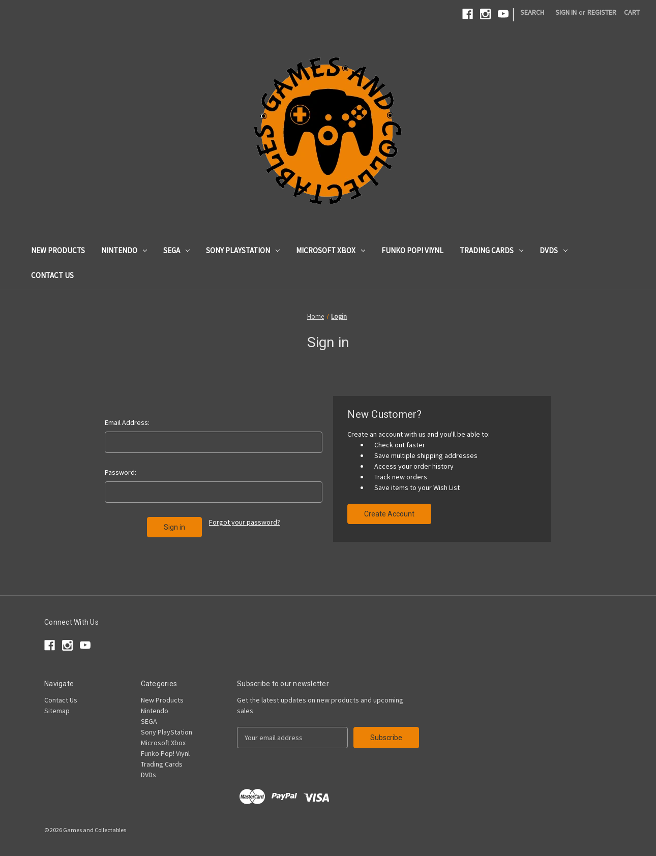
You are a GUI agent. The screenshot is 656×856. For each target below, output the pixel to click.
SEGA (176, 250)
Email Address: (127, 422)
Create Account (389, 514)
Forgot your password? (244, 522)
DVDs (554, 250)
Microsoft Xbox (330, 250)
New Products (58, 250)
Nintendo (124, 250)
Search (532, 12)
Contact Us (52, 275)
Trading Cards (491, 250)
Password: (120, 472)
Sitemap (57, 710)
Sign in (566, 12)
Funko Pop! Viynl (412, 250)
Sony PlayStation (243, 250)
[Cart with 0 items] (631, 12)
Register (601, 12)
